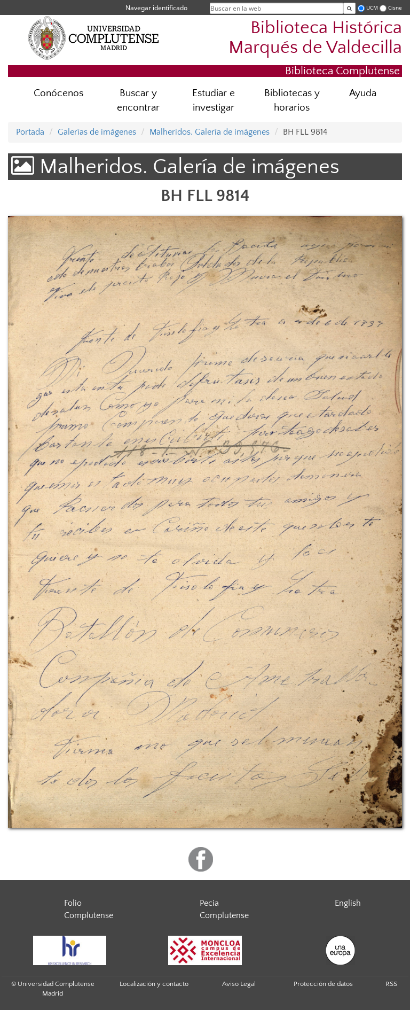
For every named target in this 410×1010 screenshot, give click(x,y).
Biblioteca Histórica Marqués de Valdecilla (315, 38)
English (348, 903)
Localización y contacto (154, 984)
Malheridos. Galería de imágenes (209, 132)
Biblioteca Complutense (342, 71)
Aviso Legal (239, 984)
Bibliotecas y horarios (292, 100)
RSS (391, 984)
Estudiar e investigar (213, 100)
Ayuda (362, 93)
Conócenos (58, 93)
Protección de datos (323, 984)
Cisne (395, 7)
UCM (372, 7)
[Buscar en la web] (349, 8)
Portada (30, 132)
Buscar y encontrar (138, 100)
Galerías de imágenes (97, 132)
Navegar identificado (156, 7)
